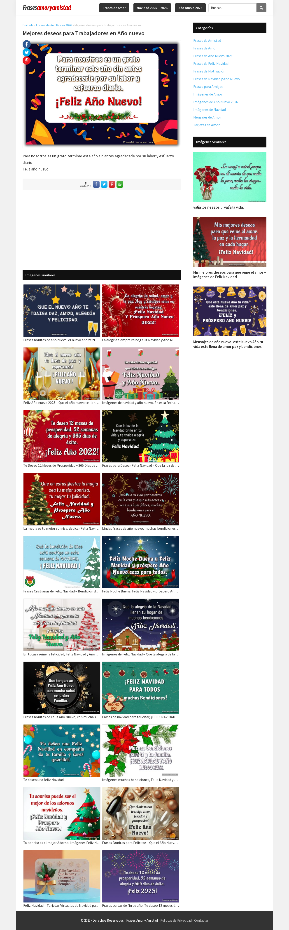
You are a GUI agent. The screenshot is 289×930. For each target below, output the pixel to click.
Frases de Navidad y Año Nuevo (216, 79)
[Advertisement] (102, 229)
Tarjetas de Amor (206, 125)
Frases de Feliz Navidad (210, 63)
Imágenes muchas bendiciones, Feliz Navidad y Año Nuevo (140, 779)
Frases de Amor (205, 48)
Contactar (201, 920)
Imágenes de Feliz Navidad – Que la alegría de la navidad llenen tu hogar (140, 654)
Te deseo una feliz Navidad (43, 779)
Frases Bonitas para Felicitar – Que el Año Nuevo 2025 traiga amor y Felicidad (140, 842)
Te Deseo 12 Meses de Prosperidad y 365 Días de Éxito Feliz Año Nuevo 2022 (61, 465)
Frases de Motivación (209, 71)
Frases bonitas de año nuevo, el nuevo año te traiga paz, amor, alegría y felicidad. (61, 340)
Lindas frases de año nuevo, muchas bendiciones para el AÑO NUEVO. (140, 528)
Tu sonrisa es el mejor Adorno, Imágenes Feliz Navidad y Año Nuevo (61, 842)
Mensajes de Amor (207, 117)
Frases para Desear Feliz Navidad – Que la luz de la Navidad (140, 465)
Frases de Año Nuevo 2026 (54, 25)
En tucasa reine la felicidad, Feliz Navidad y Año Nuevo (61, 654)
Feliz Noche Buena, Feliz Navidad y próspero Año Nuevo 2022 (140, 591)
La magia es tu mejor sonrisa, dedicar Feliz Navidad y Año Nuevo (61, 528)
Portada (28, 25)
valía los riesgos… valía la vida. (218, 207)
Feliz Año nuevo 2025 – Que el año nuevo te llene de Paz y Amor (61, 402)
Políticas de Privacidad (176, 920)
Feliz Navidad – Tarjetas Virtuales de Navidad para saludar (61, 905)
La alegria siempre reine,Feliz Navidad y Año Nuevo (140, 340)
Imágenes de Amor (207, 94)
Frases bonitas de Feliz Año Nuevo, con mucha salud (61, 717)
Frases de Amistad (207, 40)
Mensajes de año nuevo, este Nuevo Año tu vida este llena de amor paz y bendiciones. (228, 344)
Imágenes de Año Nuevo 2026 (215, 102)
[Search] (261, 7)
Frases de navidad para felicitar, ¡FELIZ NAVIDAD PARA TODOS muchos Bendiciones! (140, 717)
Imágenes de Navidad (209, 109)
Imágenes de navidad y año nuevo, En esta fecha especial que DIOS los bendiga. (140, 402)
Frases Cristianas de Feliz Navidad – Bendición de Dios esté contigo (61, 591)
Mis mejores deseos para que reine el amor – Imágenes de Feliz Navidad (229, 274)
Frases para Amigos (208, 86)
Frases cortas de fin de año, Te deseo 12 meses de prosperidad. (140, 905)
